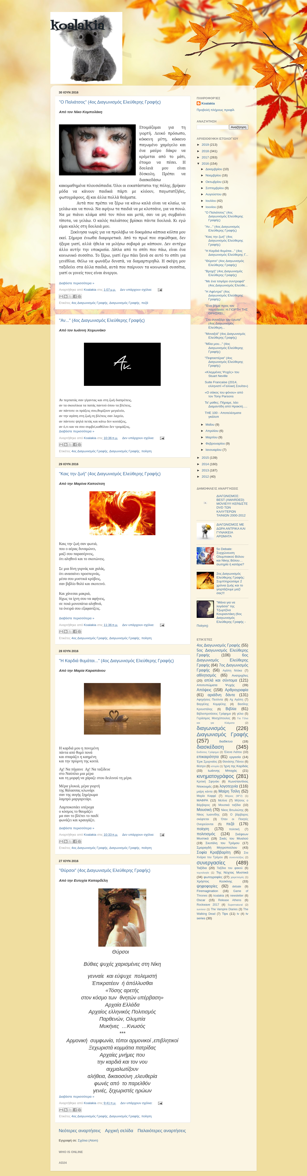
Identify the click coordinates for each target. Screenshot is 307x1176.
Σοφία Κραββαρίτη (213, 852)
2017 (206, 157)
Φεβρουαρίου (216, 443)
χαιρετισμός (237, 877)
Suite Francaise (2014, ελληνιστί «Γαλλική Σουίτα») (226, 384)
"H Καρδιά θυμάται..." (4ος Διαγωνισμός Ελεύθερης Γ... (226, 252)
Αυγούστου (214, 194)
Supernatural (235, 904)
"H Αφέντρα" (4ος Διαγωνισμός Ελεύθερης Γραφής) (224, 295)
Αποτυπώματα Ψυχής (216, 685)
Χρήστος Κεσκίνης (214, 881)
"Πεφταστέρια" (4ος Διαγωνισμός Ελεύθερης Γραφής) (224, 361)
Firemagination (207, 891)
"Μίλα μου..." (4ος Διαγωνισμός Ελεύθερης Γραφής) (224, 347)
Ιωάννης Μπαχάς (222, 770)
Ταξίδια (202, 868)
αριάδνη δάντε (221, 695)
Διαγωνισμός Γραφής (124, 303)
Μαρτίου (212, 437)
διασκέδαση (210, 747)
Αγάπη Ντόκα (232, 670)
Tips (225, 913)
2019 (206, 144)
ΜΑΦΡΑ (202, 800)
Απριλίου (212, 431)
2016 (206, 163)
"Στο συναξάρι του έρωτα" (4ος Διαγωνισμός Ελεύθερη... (223, 323)
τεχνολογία (203, 872)
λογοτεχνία (228, 786)
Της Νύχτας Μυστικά (232, 872)
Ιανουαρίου (214, 450)
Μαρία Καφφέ (206, 796)
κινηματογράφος (215, 776)
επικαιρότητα (208, 756)
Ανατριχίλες (240, 675)
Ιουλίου (211, 201)
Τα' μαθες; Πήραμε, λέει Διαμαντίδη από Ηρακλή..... (226, 404)
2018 (206, 151)
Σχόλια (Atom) (88, 1140)
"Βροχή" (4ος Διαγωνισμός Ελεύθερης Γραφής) (224, 273)
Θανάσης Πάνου (233, 761)
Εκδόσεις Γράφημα (208, 752)
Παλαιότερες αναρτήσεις (161, 1130)
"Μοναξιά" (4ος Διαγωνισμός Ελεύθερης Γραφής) (225, 335)
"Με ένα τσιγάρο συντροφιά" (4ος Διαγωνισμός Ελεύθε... (226, 283)
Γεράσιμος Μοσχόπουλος (213, 718)
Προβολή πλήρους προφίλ (215, 110)
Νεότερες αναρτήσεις (80, 1130)
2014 (206, 464)
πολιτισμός (206, 834)
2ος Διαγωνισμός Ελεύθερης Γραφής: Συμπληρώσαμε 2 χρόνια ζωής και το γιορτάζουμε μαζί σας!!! (230, 583)
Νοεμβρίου (214, 175)
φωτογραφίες (213, 877)
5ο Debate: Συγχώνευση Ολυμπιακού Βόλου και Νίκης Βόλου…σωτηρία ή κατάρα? (230, 556)
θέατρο (201, 766)
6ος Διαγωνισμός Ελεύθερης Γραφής (222, 660)
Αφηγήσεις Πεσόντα (210, 699)
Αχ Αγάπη (236, 699)
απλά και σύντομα (220, 680)
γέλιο (240, 713)
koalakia (77, 26)
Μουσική (204, 809)
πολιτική (234, 829)
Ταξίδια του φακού (229, 868)
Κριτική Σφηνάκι (208, 781)
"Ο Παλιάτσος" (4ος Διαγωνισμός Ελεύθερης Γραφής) (110, 102)
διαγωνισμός (211, 728)
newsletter (236, 895)
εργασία (235, 757)
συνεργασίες (211, 863)
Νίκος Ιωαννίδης (208, 814)
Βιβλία (231, 709)
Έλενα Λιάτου (233, 752)
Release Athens (229, 900)
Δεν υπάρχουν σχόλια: (136, 289)
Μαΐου (210, 424)
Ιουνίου (211, 207)
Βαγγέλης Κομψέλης (211, 704)
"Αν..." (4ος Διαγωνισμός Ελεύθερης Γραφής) (102, 320)
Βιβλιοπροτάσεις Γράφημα (214, 713)
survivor (201, 909)
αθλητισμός (206, 675)
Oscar (201, 900)
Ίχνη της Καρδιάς (236, 766)
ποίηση (146, 451)
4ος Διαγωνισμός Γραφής (89, 303)
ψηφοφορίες (207, 886)
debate (236, 886)
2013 (206, 470)
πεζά (144, 303)
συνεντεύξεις (236, 857)
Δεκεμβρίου (214, 169)
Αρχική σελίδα (119, 1130)
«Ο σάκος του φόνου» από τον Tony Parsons (224, 394)
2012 (206, 476)
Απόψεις (204, 690)
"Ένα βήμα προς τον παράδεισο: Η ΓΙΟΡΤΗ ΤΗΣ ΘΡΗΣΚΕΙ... (226, 309)
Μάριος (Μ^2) (233, 795)
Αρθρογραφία (236, 690)
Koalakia (208, 103)
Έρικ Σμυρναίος (207, 761)
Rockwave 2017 (208, 904)
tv (238, 913)
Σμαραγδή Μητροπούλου (217, 847)
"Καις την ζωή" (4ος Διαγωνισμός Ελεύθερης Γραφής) (110, 473)
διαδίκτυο (226, 741)
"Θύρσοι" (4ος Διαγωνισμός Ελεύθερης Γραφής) (104, 870)
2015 (206, 457)
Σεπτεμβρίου (215, 188)
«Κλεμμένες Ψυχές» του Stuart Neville (222, 374)
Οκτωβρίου (214, 182)
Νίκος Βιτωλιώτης (232, 810)
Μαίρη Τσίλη (229, 791)
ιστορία (215, 766)
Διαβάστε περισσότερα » (76, 283)
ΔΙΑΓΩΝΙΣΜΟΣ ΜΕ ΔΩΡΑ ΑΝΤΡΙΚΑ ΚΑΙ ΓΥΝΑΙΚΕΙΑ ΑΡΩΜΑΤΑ (230, 530)
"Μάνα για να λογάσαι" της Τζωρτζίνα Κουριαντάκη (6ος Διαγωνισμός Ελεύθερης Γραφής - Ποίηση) (221, 614)
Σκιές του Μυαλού (233, 838)
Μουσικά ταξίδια (229, 805)
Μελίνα (222, 800)
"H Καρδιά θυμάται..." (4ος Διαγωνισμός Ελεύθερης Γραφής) (116, 660)
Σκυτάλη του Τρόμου (222, 843)
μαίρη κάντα (205, 791)
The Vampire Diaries (224, 909)
